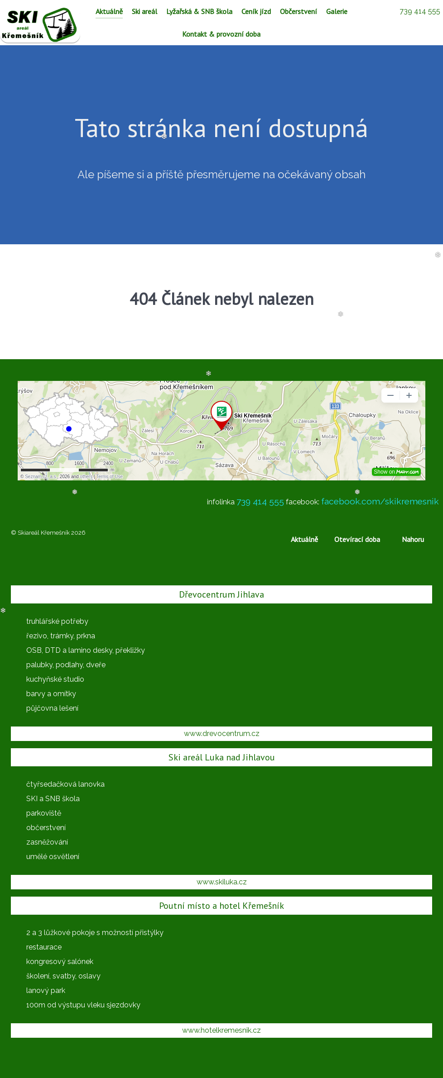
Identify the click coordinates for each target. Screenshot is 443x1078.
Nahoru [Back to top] (413, 539)
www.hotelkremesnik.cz (221, 1030)
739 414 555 (260, 501)
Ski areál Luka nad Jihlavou (222, 757)
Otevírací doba (357, 539)
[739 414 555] (419, 11)
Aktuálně (304, 539)
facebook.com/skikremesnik (380, 501)
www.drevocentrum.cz (222, 733)
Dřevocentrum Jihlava (221, 594)
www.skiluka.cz (222, 882)
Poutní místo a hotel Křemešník (221, 906)
